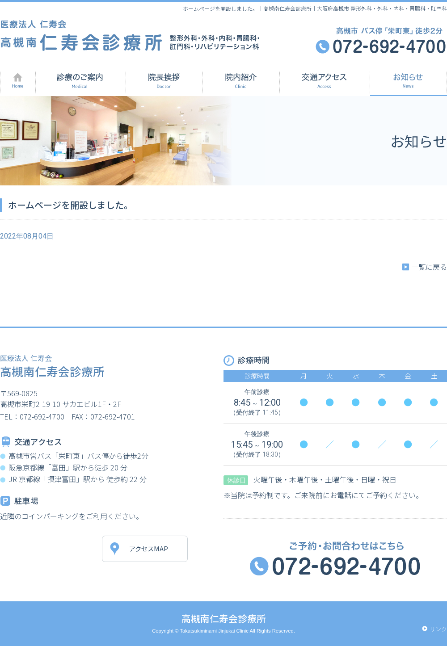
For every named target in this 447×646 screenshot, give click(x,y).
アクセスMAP (148, 548)
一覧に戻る (429, 266)
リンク (438, 629)
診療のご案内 (81, 81)
